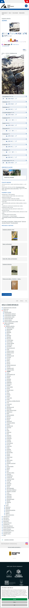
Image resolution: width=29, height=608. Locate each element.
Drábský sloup (10, 352)
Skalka (8, 455)
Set (14, 605)
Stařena (9, 461)
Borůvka (9, 338)
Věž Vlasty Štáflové (11, 489)
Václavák (9, 483)
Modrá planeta (10, 415)
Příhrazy (8, 511)
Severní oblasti (8, 320)
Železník (9, 502)
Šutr (8, 471)
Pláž (8, 433)
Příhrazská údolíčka (10, 510)
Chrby (7, 505)
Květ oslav (9, 397)
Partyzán (9, 427)
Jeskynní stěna (10, 369)
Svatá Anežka (10, 466)
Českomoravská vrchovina (9, 307)
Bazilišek (9, 332)
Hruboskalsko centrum (10, 313)
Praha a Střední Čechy (8, 527)
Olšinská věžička (11, 422)
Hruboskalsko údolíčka (10, 315)
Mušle (8, 419)
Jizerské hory (6, 516)
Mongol (9, 416)
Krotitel (8, 394)
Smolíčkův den (5, 117)
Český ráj (10, 12)
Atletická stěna (10, 327)
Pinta (8, 430)
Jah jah (8, 366)
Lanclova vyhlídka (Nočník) (13, 401)
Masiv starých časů (11, 410)
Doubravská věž (11, 348)
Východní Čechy (7, 532)
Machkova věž (10, 407)
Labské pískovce (7, 522)
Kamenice (8, 507)
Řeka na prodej (5, 128)
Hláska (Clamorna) (11, 365)
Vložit (6, 294)
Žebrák (8, 500)
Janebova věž (10, 368)
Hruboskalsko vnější (9, 316)
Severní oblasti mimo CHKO (11, 321)
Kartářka (9, 379)
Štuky (8, 469)
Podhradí (9, 436)
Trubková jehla (10, 479)
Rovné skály (10, 452)
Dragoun (9, 354)
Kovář (8, 393)
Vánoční (9, 485)
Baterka (9, 330)
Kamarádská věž (11, 374)
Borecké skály (7, 312)
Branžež (8, 324)
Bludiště (9, 337)
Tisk (26, 300)
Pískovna (9, 432)
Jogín (8, 373)
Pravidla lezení (14, 223)
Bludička (9, 335)
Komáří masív (10, 390)
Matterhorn (9, 411)
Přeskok (4, 139)
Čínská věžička (10, 343)
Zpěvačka (9, 497)
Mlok (8, 413)
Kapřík (8, 377)
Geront (8, 362)
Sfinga (8, 454)
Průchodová (10, 443)
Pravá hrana (5, 155)
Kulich (8, 396)
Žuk (8, 503)
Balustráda (9, 329)
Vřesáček (9, 494)
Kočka (8, 388)
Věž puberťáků (10, 488)
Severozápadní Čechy (8, 530)
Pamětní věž (10, 426)
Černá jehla (9, 341)
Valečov (8, 513)
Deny (14, 602)
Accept (14, 599)
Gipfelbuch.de (13, 53)
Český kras (6, 309)
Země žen (9, 496)
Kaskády (9, 380)
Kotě (8, 391)
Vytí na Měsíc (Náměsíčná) (7, 112)
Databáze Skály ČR (4, 12)
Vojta (8, 493)
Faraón (8, 358)
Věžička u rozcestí (11, 491)
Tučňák (8, 482)
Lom (8, 402)
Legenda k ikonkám (8, 539)
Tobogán (9, 474)
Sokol (8, 458)
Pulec (8, 447)
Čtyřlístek (9, 346)
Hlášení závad (17, 221)
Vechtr (8, 486)
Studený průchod (11, 463)
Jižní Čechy (6, 518)
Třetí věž (9, 480)
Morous (9, 418)
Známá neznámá (5, 133)
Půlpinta (9, 449)
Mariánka (9, 408)
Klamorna (9, 383)
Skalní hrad (9, 457)
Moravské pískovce (8, 525)
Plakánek (8, 508)
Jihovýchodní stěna (6, 96)
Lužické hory (6, 524)
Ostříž (8, 424)
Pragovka (9, 438)
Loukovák (9, 404)
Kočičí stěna (10, 387)
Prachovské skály (8, 318)
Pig (7, 429)
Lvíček (8, 405)
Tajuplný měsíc (10, 472)
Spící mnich (9, 460)
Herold (8, 363)
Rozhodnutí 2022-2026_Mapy (12, 188)
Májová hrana (5, 101)
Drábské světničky (22, 12)
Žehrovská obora (10, 514)
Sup (8, 465)
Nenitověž (9, 421)
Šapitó (8, 468)
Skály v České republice (10, 304)
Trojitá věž (9, 477)
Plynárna (9, 435)
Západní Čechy (7, 533)
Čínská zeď (9, 344)
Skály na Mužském (15, 12)
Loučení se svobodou (6, 160)
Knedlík (8, 385)
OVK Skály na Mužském (7, 221)
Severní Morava (7, 529)
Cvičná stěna (10, 340)
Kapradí (9, 376)
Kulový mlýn (5, 144)
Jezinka (8, 371)
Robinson (9, 450)
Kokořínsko (6, 521)
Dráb (8, 349)
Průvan (8, 444)
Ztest (4, 535)
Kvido (8, 399)
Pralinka (9, 440)
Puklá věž (9, 446)
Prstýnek (9, 441)
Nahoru (21, 300)
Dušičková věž (10, 355)
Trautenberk (10, 475)
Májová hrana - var (5, 107)
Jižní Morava (6, 519)
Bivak (8, 334)
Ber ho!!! (4, 123)
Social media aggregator (14, 547)
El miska (9, 357)
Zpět (17, 300)
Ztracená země (10, 499)
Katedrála (9, 382)
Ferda (8, 360)
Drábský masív (10, 351)
